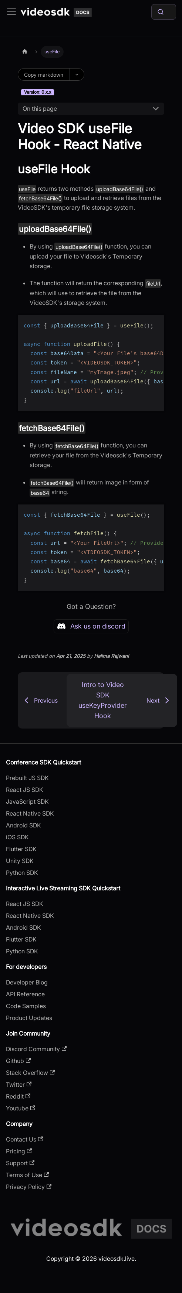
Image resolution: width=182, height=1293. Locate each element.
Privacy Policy (28, 1186)
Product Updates (29, 1018)
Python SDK (22, 872)
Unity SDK (20, 860)
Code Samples (26, 1006)
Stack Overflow (30, 1072)
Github (18, 1060)
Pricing (19, 1151)
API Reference (25, 994)
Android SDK (23, 825)
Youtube (20, 1108)
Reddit (18, 1096)
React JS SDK (24, 789)
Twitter (18, 1084)
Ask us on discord (91, 626)
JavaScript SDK (27, 801)
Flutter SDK (21, 849)
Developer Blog (27, 982)
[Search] (163, 12)
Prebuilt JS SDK (27, 778)
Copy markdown (43, 74)
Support (20, 1163)
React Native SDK (30, 813)
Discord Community (36, 1049)
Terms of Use (27, 1175)
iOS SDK (17, 837)
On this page (40, 108)
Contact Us (24, 1139)
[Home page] (25, 51)
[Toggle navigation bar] (11, 11)
